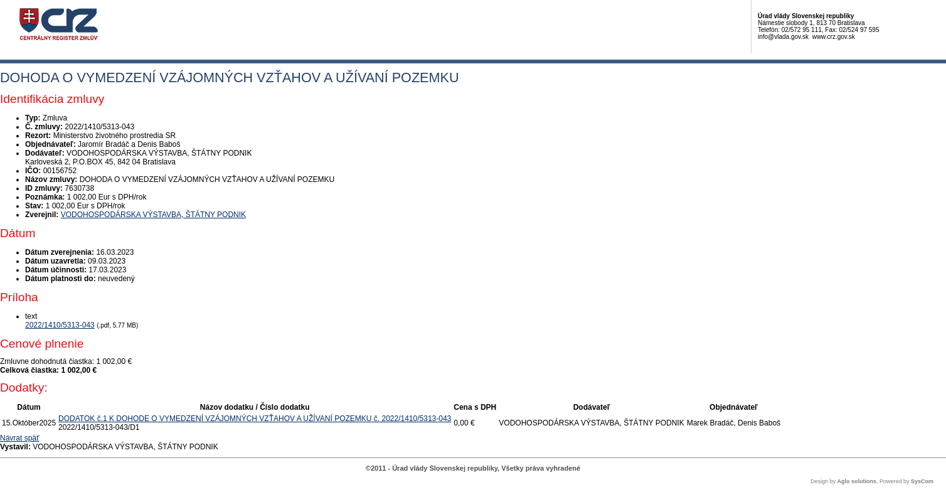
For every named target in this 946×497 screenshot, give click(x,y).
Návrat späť (20, 438)
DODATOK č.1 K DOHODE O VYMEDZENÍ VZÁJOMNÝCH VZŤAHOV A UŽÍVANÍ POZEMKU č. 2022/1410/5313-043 (254, 418)
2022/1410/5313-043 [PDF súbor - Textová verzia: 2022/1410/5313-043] (60, 325)
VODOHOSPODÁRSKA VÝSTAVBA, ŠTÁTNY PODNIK (153, 214)
